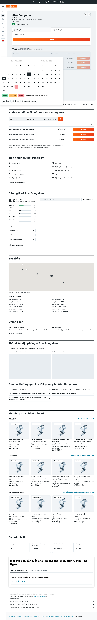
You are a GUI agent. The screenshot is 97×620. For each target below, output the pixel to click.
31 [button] (20, 66)
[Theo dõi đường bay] (3, 27)
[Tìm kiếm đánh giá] (61, 199)
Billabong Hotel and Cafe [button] (16, 439)
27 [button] (33, 62)
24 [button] (21, 62)
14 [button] (37, 54)
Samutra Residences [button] (36, 439)
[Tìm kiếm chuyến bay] (3, 11)
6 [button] (33, 50)
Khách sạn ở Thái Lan (39, 616)
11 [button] (24, 54)
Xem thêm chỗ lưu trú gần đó (86, 418)
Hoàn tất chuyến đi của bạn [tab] (19, 570)
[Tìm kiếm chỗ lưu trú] (3, 15)
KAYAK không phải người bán (52, 601)
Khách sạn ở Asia (28, 616)
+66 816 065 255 (17, 22)
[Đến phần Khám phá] (3, 24)
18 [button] (25, 58)
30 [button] (46, 62)
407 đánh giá (24, 24)
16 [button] (45, 54)
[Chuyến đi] (3, 36)
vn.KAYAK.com (12, 616)
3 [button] (20, 50)
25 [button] (25, 62)
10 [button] (21, 54)
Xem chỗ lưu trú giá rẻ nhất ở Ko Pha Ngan (82, 455)
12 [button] (29, 54)
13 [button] (33, 54)
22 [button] (41, 58)
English (62, 2)
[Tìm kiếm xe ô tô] (3, 19)
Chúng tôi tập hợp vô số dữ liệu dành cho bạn (52, 604)
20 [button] (33, 58)
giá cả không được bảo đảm (40, 596)
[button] (95, 2)
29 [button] (41, 62)
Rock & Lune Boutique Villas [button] (82, 476)
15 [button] (41, 54)
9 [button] (45, 50)
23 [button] (45, 58)
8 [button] (41, 50)
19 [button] (29, 58)
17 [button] (20, 58)
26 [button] (29, 62)
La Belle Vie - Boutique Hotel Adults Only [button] (60, 440)
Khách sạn (19, 616)
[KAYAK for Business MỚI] (3, 31)
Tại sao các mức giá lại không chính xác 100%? (52, 607)
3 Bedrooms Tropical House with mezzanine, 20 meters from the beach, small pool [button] (83, 441)
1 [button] (41, 46)
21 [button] (37, 58)
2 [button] (45, 46)
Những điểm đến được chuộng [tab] (38, 570)
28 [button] (37, 62)
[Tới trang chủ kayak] (11, 6)
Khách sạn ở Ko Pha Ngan (19, 581)
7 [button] (37, 50)
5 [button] (72, 46)
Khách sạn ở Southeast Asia (52, 616)
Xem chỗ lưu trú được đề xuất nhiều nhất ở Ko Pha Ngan (78, 492)
